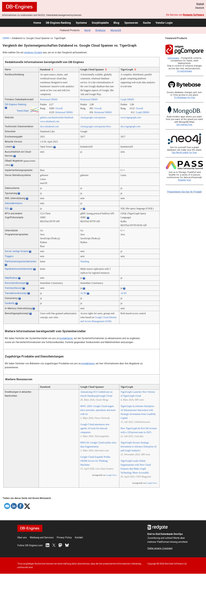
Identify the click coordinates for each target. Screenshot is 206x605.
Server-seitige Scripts (16, 251)
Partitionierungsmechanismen (20, 261)
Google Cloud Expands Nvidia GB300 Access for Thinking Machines (95, 461)
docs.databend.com (49, 126)
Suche (147, 22)
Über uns (22, 537)
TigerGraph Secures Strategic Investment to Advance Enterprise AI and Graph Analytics (139, 446)
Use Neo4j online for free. (184, 152)
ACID (83, 293)
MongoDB (115, 30)
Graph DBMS (127, 99)
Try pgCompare (184, 71)
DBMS (6, 38)
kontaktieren (66, 338)
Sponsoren (131, 22)
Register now (184, 180)
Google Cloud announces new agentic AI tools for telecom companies (94, 428)
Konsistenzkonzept (15, 283)
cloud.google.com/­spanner (93, 117)
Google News (111, 475)
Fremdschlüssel (13, 288)
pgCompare (173, 58)
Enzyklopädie (100, 22)
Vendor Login (164, 22)
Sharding (84, 261)
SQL (7, 208)
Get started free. (184, 124)
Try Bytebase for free (184, 97)
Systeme (81, 22)
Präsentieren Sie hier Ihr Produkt (184, 191)
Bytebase (100, 30)
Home (37, 22)
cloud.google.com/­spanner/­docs (95, 126)
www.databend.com (49, 121)
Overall (59, 108)
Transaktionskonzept (16, 293)
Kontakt (79, 537)
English (200, 3)
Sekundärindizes (13, 203)
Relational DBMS (49, 99)
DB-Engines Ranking (58, 22)
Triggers (9, 256)
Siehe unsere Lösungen (159, 548)
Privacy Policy (64, 537)
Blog (116, 22)
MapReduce (11, 277)
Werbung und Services (42, 537)
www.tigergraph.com (131, 117)
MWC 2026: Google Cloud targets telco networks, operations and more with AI (98, 410)
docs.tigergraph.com (130, 126)
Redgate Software (193, 14)
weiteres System (33, 52)
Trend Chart (23, 110)
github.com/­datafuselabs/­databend (56, 117)
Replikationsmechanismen (19, 268)
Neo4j (87, 30)
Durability (10, 303)
